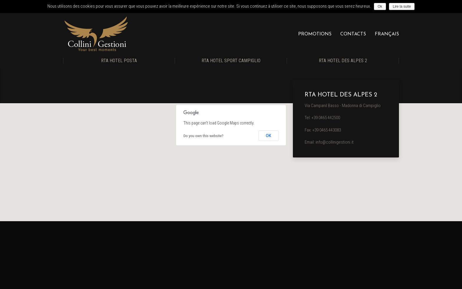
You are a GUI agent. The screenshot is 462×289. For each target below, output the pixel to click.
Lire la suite (402, 6)
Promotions (314, 34)
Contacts (353, 34)
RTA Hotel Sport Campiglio (231, 60)
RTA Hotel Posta (119, 60)
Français (387, 34)
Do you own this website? (204, 136)
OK (268, 135)
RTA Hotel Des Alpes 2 (343, 60)
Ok (380, 6)
